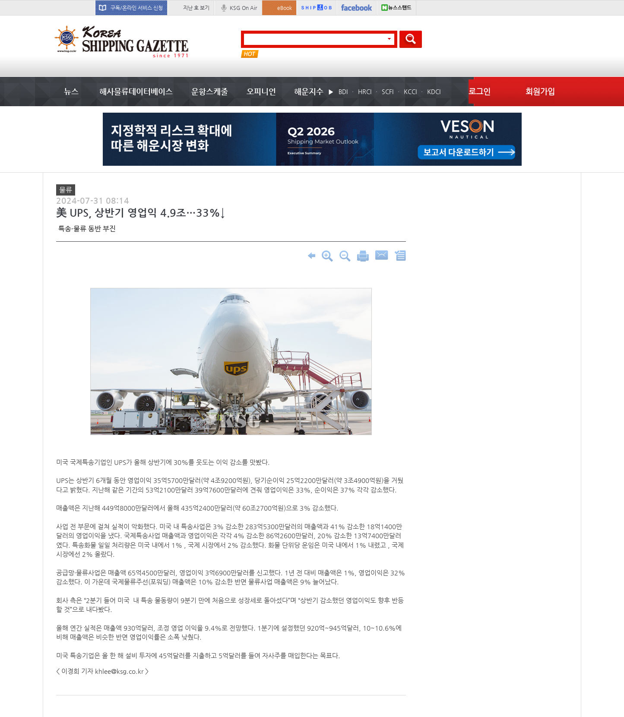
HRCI (364, 91)
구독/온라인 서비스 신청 (137, 8)
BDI (343, 91)
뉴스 (71, 91)
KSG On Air (243, 8)
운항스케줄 (209, 91)
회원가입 (540, 91)
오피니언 (261, 91)
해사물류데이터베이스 (136, 91)
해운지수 (308, 91)
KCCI (410, 91)
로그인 (480, 91)
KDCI (433, 91)
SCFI (387, 91)
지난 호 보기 (196, 8)
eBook (284, 8)
